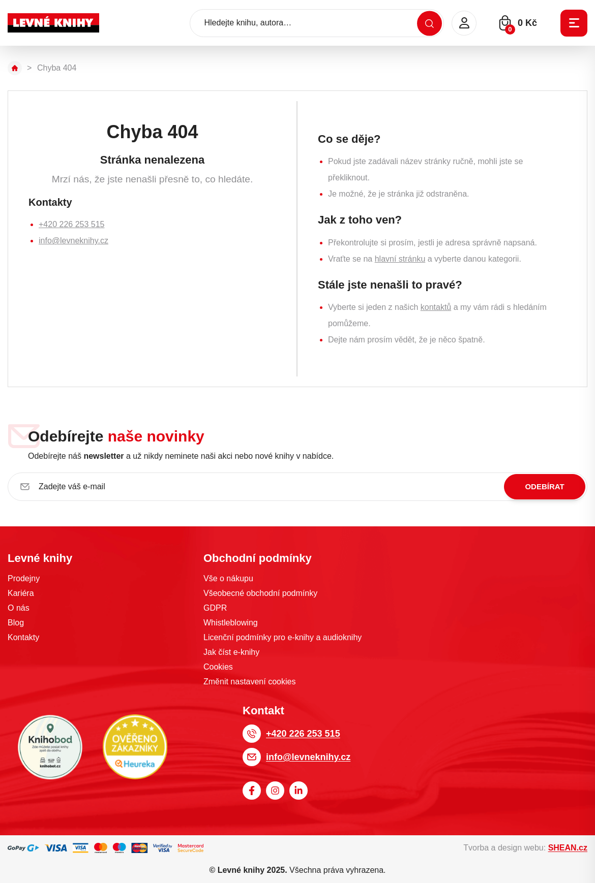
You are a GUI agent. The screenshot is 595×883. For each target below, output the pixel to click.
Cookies (218, 667)
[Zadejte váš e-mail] (297, 486)
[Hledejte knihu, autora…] (317, 23)
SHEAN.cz (567, 847)
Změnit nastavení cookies (249, 681)
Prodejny (24, 578)
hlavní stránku (400, 259)
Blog (16, 622)
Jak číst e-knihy (231, 652)
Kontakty (23, 637)
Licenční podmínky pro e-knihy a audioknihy (282, 637)
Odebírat (544, 486)
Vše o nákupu (228, 578)
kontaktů (436, 307)
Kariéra (21, 593)
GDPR (215, 608)
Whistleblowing (230, 622)
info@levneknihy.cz (73, 240)
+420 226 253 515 (71, 224)
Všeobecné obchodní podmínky (260, 593)
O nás (18, 608)
